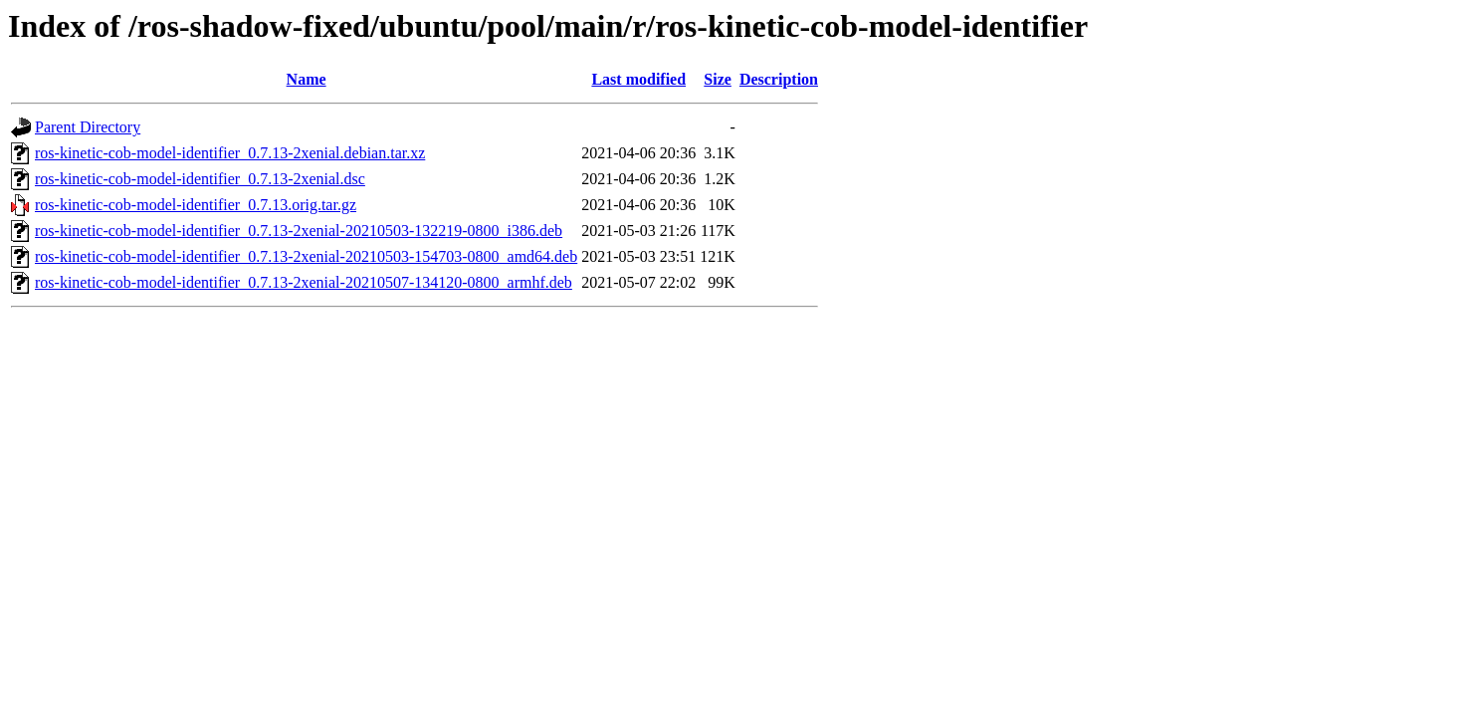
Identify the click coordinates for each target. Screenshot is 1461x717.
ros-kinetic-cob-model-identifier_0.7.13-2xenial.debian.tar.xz (230, 152)
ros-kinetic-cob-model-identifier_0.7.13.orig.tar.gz (195, 204)
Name (306, 79)
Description (778, 79)
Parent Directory (87, 127)
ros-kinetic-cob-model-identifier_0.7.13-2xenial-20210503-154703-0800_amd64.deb (306, 256)
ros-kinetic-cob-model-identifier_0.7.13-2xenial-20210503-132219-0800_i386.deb (298, 230)
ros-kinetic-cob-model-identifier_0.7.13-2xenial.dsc (200, 178)
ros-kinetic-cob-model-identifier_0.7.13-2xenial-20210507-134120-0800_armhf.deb (303, 282)
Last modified (638, 79)
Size (717, 79)
